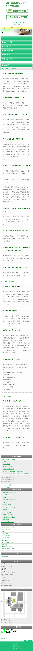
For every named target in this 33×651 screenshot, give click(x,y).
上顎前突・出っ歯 (7, 494)
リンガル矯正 (6, 464)
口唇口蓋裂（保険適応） (9, 517)
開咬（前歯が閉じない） (9, 499)
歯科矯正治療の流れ (7, 50)
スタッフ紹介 (5, 533)
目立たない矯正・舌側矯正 (8, 459)
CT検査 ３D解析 (6, 529)
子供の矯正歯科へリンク (8, 556)
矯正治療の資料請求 (8, 549)
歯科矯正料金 (6, 54)
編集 (2, 638)
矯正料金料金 (5, 540)
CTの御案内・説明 (6, 485)
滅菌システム (5, 531)
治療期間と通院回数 (7, 538)
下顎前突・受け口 (7, 497)
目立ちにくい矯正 (7, 42)
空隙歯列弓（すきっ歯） (9, 507)
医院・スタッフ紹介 (7, 59)
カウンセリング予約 (7, 546)
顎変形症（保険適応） (8, 514)
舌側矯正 (5, 461)
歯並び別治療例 (6, 46)
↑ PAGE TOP (28, 640)
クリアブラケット (7, 466)
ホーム (4, 38)
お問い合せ (4, 544)
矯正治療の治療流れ (7, 535)
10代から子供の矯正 (7, 487)
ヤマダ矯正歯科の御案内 (8, 527)
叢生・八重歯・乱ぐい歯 (9, 492)
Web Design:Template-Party (16, 648)
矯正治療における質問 (7, 542)
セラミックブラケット (8, 469)
